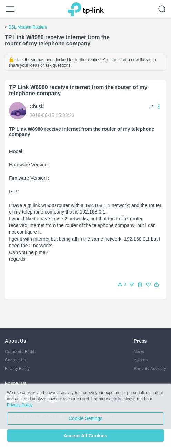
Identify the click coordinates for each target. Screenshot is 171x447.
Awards (141, 359)
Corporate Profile (20, 351)
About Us (15, 341)
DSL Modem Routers (27, 27)
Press (140, 341)
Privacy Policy (17, 368)
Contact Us (15, 359)
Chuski (37, 106)
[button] (156, 284)
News (139, 351)
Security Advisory (150, 368)
